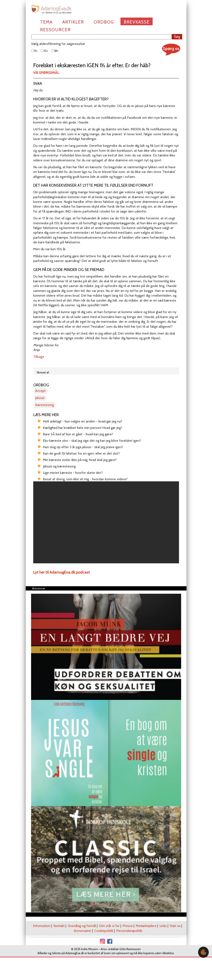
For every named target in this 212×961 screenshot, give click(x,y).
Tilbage (38, 357)
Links (163, 926)
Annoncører (82, 931)
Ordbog (104, 22)
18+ (55, 51)
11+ (34, 51)
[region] (106, 522)
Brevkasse (136, 22)
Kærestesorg (44, 405)
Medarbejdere (146, 926)
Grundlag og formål (82, 926)
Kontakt (59, 926)
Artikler (73, 22)
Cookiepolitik (103, 931)
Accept (40, 391)
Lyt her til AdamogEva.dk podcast (61, 572)
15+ (44, 51)
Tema (46, 22)
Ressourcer (55, 29)
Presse (128, 926)
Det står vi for (109, 926)
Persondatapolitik (129, 931)
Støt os (175, 926)
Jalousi (39, 398)
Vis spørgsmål (46, 73)
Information (41, 926)
